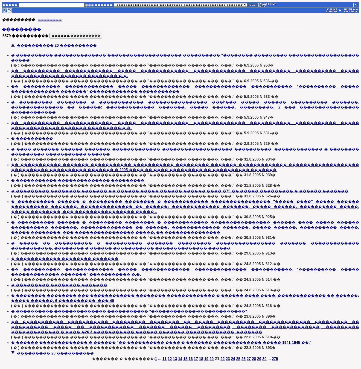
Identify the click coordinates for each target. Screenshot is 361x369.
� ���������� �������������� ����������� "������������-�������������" (129, 311)
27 (249, 359)
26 (244, 359)
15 (185, 359)
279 (275, 359)
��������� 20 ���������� (52, 353)
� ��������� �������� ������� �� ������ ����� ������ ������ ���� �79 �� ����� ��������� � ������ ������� (179, 191)
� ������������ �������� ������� (64, 259)
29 (259, 359)
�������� (50, 20)
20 (212, 359)
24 (233, 359)
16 (191, 359)
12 (170, 359)
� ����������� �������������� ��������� (77, 180)
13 (175, 359)
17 (196, 359)
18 (201, 359)
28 (254, 359)
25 (238, 359)
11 (164, 359)
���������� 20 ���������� (54, 45)
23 (228, 359)
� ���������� (32, 139)
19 (206, 359)
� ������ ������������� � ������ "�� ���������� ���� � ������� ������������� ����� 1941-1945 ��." (161, 343)
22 (223, 359)
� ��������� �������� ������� (59, 285)
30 (264, 359)
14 (180, 359)
